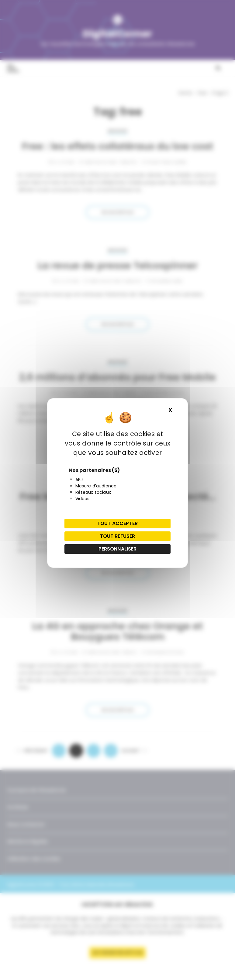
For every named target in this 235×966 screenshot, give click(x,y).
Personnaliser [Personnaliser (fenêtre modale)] (117, 548)
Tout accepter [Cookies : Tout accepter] (117, 523)
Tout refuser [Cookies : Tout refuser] (117, 536)
